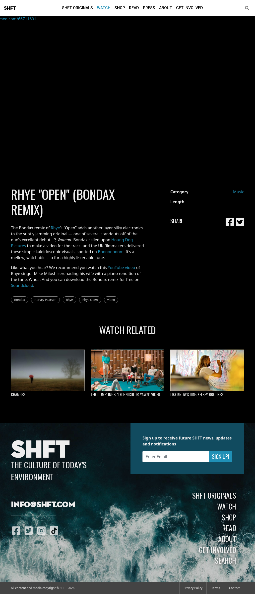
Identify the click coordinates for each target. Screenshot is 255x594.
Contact (234, 588)
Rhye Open (90, 300)
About (165, 7)
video (111, 300)
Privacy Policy (193, 588)
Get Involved (189, 7)
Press (149, 7)
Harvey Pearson (45, 300)
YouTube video (121, 267)
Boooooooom (111, 251)
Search (225, 560)
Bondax (19, 300)
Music (238, 192)
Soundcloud (22, 285)
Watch (104, 7)
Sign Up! (220, 456)
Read (134, 7)
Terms (215, 588)
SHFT (10, 8)
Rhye (55, 228)
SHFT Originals (77, 7)
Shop (120, 7)
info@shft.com (43, 505)
